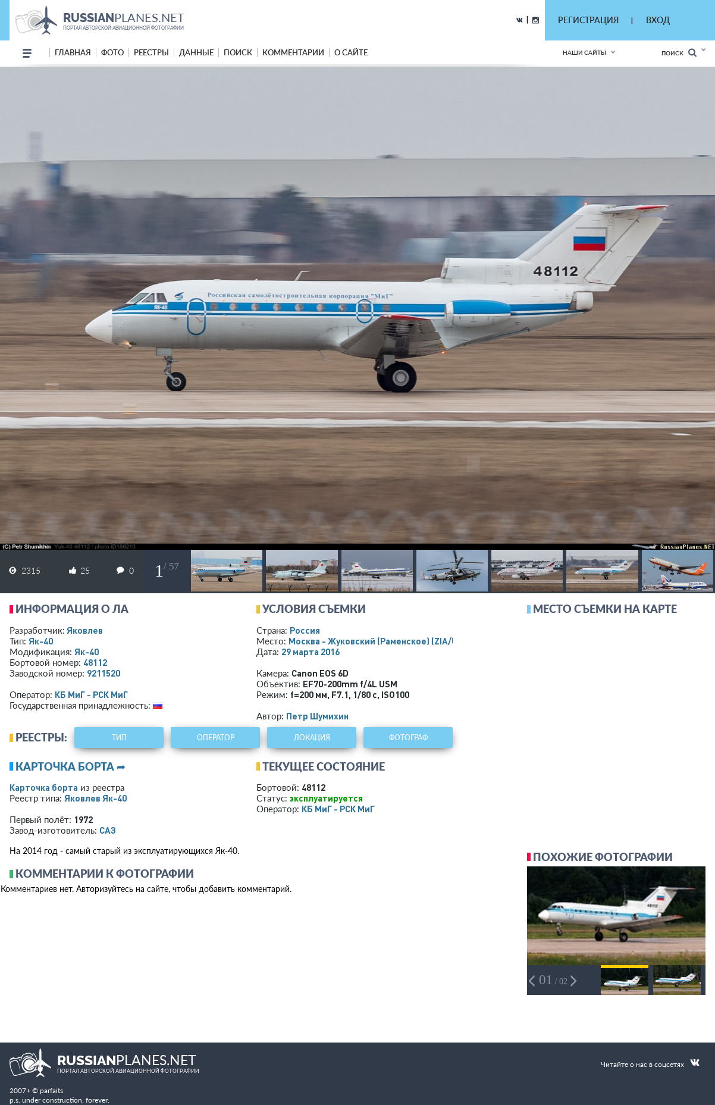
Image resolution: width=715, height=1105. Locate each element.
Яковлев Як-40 (95, 798)
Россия (305, 630)
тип (119, 737)
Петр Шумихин (317, 715)
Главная (73, 52)
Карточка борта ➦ (70, 766)
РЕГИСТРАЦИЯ (588, 20)
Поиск (679, 52)
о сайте (351, 52)
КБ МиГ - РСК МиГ (91, 694)
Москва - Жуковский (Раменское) (384, 641)
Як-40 (41, 641)
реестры (151, 52)
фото (112, 52)
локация (312, 737)
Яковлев (85, 630)
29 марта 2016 (310, 651)
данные (196, 52)
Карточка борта (44, 787)
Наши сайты (584, 52)
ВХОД (658, 20)
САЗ (107, 830)
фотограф (408, 737)
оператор (215, 737)
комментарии (293, 52)
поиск (238, 52)
